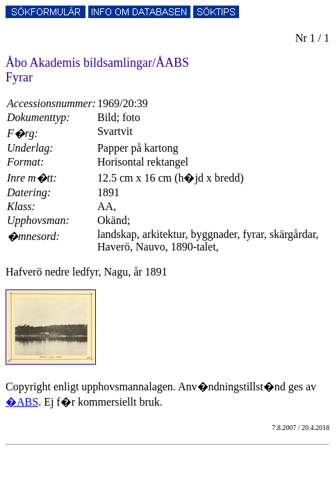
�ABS (22, 402)
